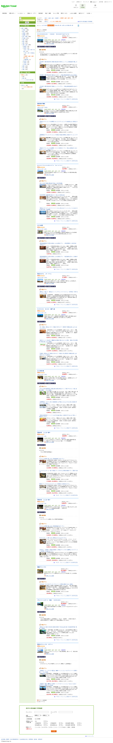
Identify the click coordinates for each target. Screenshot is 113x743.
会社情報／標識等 (5, 739)
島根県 (57, 18)
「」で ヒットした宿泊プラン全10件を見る (66, 562)
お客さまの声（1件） (42, 169)
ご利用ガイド (79, 1)
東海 (23, 41)
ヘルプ (73, 1)
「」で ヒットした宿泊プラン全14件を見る (66, 495)
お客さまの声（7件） (42, 503)
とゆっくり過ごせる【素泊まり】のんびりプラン (53, 537)
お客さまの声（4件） (42, 436)
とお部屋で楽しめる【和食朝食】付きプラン (52, 458)
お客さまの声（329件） (42, 38)
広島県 (24, 62)
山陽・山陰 (51, 18)
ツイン (56, 727)
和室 (69, 727)
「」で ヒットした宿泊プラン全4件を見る (66, 428)
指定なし (47, 21)
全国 (46, 18)
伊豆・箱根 (24, 36)
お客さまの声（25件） (42, 374)
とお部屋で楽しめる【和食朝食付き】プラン (52, 526)
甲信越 (23, 38)
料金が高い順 (58, 25)
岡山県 (24, 61)
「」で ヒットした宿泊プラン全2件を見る (66, 269)
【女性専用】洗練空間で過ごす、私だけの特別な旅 (52, 195)
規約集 (35, 739)
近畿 (23, 43)
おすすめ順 (44, 25)
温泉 (23, 78)
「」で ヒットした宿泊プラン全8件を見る (66, 220)
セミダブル (44, 727)
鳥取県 (24, 46)
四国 (23, 66)
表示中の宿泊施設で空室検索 (85, 21)
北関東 (23, 33)
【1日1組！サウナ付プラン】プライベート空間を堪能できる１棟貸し (56, 584)
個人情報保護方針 (14, 739)
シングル (38, 727)
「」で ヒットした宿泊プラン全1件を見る (66, 304)
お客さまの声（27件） (42, 277)
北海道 (23, 30)
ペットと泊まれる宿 (26, 79)
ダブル (50, 727)
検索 (54, 731)
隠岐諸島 (26, 59)
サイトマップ (86, 1)
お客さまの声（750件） (42, 107)
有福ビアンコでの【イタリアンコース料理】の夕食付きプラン (54, 484)
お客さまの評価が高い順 (67, 25)
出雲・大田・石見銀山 (29, 53)
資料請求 (40, 739)
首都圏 (23, 34)
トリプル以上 (63, 727)
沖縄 (23, 69)
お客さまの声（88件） (42, 229)
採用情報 (31, 739)
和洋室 (73, 727)
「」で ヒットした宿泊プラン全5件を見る (66, 160)
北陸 (23, 39)
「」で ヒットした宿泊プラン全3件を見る (66, 99)
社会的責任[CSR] (24, 739)
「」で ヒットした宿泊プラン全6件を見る (66, 366)
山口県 (24, 64)
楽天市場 (101, 1)
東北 (23, 31)
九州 (23, 67)
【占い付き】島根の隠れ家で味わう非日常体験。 (51, 183)
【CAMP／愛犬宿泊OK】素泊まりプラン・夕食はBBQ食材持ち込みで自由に (58, 75)
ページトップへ (90, 736)
